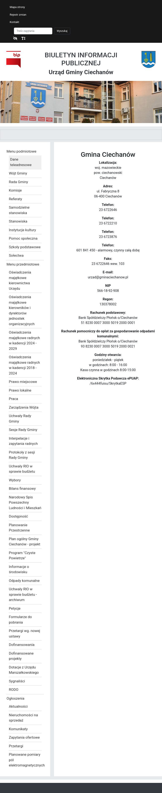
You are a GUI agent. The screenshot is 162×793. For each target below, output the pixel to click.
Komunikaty (18, 729)
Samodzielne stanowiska (19, 210)
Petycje (14, 608)
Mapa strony (17, 7)
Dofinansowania (22, 645)
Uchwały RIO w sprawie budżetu (22, 469)
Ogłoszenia (15, 698)
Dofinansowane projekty (21, 656)
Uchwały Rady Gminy (20, 418)
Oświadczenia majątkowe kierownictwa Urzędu (20, 280)
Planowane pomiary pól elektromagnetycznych (25, 759)
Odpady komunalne (24, 580)
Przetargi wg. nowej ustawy (24, 633)
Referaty (15, 199)
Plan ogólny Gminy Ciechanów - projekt (24, 541)
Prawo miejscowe (23, 382)
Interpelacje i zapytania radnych (23, 441)
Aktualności (18, 706)
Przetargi (16, 746)
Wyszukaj (62, 31)
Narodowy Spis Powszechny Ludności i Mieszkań (25, 502)
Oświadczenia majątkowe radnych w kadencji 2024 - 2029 (24, 340)
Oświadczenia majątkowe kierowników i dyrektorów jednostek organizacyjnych (22, 310)
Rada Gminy (18, 182)
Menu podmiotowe (21, 151)
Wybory (15, 480)
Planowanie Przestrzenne (19, 528)
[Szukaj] (33, 31)
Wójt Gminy (18, 173)
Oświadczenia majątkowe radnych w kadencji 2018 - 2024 (24, 365)
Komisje (15, 190)
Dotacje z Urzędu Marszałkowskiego (24, 670)
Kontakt (14, 22)
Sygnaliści (17, 681)
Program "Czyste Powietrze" (22, 555)
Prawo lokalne (20, 390)
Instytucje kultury (22, 230)
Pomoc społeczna (23, 238)
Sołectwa (16, 255)
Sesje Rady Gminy (23, 430)
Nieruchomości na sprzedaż (23, 718)
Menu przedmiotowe (23, 264)
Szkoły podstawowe (24, 247)
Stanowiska (18, 221)
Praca (13, 399)
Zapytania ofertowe (24, 737)
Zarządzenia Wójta (23, 407)
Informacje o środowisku (19, 569)
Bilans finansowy (22, 488)
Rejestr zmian (18, 14)
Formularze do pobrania (20, 619)
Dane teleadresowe (20, 162)
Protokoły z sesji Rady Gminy (22, 455)
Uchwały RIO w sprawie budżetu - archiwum (23, 594)
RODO (13, 689)
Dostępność (18, 516)
